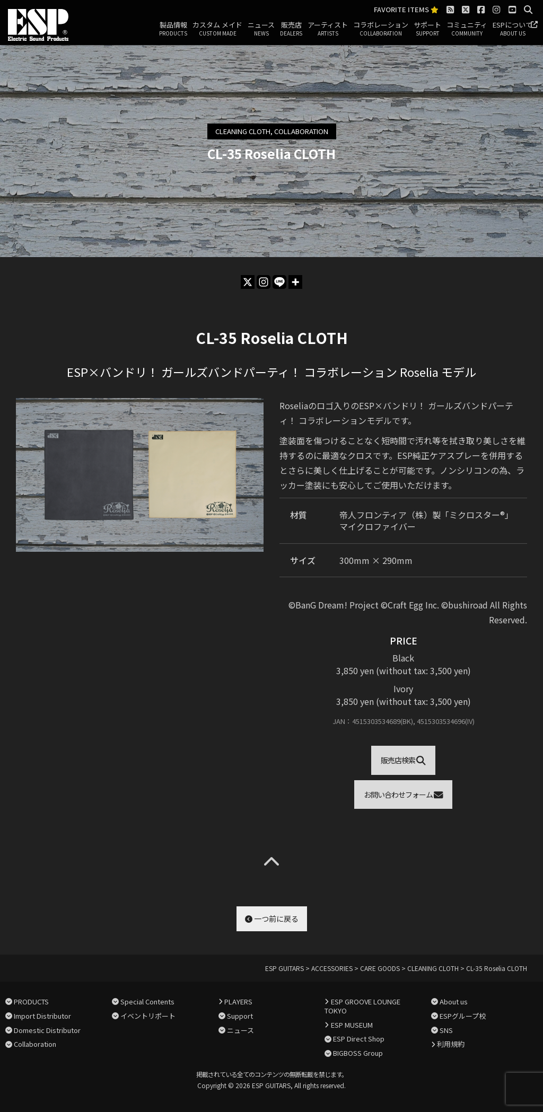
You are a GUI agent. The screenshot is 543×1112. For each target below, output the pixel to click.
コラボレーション (380, 29)
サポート (427, 29)
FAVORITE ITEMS (406, 10)
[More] (295, 282)
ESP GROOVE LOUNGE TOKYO (362, 1006)
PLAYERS (238, 1001)
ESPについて (512, 29)
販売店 (291, 29)
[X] (248, 282)
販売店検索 (403, 760)
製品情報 (173, 29)
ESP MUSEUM (352, 1025)
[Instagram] (263, 282)
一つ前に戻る (272, 918)
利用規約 (451, 1044)
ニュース (261, 29)
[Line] (279, 282)
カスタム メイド (217, 29)
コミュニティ (466, 29)
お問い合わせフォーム (403, 794)
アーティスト (328, 29)
